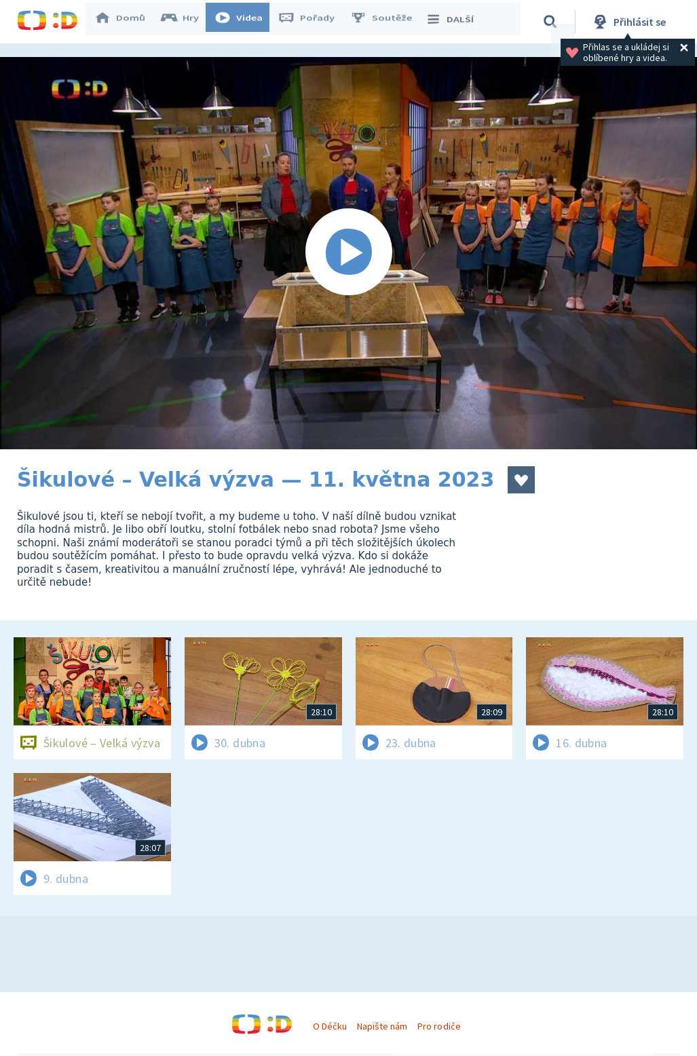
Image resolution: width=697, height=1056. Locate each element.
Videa (245, 22)
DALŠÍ (455, 22)
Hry (186, 22)
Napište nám (382, 1026)
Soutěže (387, 22)
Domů (126, 22)
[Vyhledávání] (552, 21)
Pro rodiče (438, 1026)
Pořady (313, 22)
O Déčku (330, 1026)
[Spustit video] (348, 253)
